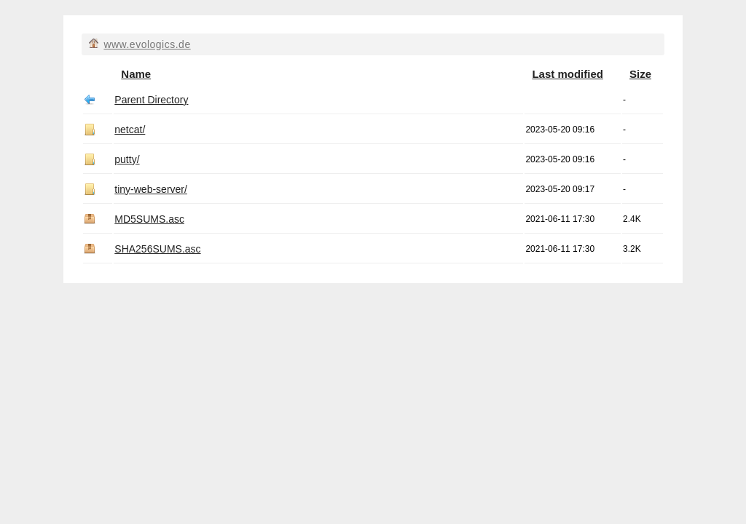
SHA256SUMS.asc (157, 249)
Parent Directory (151, 100)
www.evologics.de (146, 44)
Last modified (567, 74)
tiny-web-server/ (150, 189)
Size (640, 74)
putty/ (126, 159)
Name (136, 74)
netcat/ (129, 129)
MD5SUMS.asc (149, 219)
